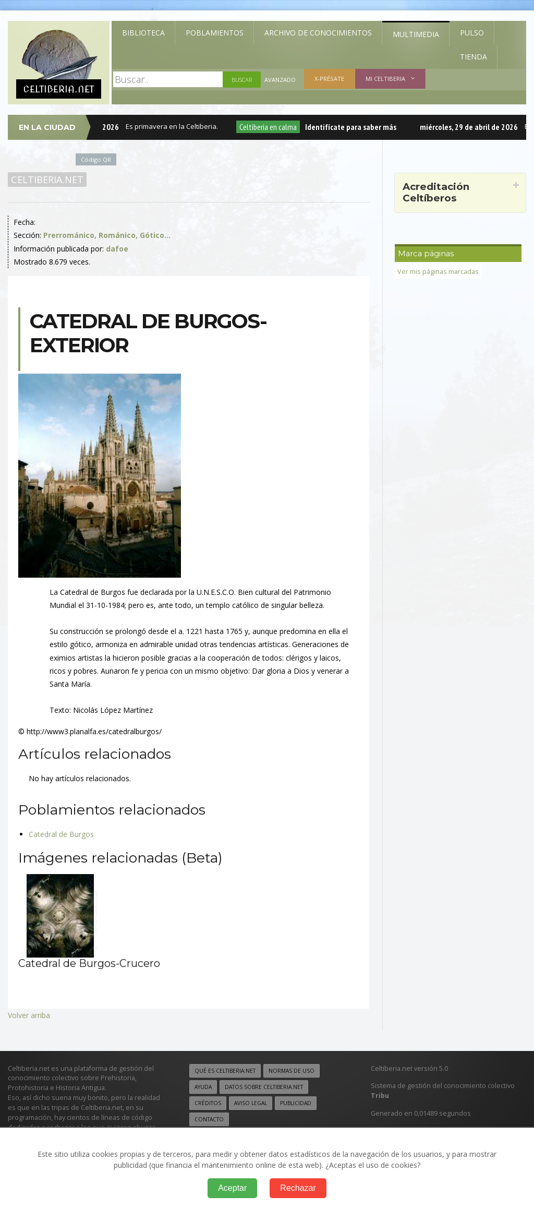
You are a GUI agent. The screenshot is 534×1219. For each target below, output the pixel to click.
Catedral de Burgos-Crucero (89, 963)
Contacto (209, 1119)
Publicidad (295, 1103)
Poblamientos (215, 33)
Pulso (472, 33)
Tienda (473, 57)
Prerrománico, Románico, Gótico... (107, 235)
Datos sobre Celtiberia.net (264, 1087)
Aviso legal (250, 1103)
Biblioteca (143, 33)
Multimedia (416, 34)
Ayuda (203, 1087)
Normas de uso (291, 1070)
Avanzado (280, 79)
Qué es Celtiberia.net (225, 1070)
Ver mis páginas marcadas (438, 271)
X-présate (329, 78)
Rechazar (297, 1188)
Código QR (96, 159)
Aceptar (232, 1188)
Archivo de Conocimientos (318, 33)
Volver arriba (29, 1015)
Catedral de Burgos (61, 834)
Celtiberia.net (47, 179)
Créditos (208, 1103)
